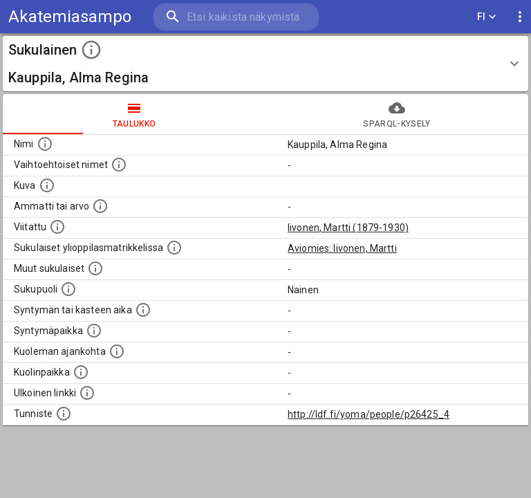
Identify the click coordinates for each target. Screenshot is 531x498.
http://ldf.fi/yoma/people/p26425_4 (368, 414)
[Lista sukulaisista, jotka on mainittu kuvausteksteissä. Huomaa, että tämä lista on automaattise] (95, 268)
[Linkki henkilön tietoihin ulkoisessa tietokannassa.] (87, 393)
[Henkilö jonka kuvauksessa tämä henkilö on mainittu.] (57, 227)
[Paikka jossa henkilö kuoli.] (81, 372)
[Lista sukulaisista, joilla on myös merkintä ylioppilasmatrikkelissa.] (174, 248)
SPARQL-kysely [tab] (397, 114)
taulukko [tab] (134, 114)
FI (486, 17)
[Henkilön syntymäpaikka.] (94, 331)
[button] (265, 63)
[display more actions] (520, 16)
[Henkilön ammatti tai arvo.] (100, 206)
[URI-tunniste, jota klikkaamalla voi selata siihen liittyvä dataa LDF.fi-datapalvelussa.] (64, 414)
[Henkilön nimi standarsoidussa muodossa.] (45, 144)
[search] (236, 16)
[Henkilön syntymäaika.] (143, 310)
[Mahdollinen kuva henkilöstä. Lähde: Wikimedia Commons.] (47, 185)
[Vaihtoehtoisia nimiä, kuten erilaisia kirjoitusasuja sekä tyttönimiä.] (119, 165)
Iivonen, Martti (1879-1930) (348, 227)
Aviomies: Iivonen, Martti (342, 248)
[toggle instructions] (91, 50)
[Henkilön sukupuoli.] (68, 289)
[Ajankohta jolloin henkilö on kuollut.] (117, 351)
